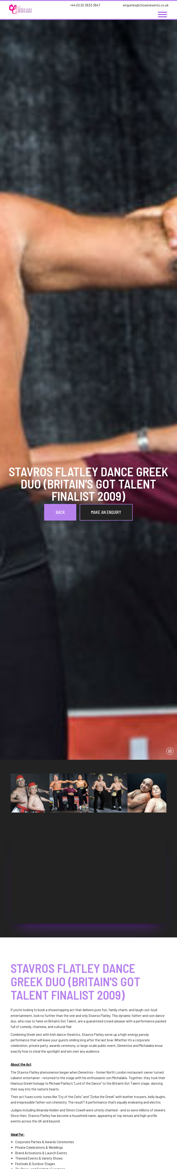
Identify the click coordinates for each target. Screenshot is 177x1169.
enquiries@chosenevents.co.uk (145, 5)
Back (60, 512)
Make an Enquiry (106, 512)
